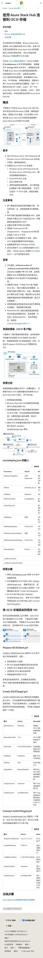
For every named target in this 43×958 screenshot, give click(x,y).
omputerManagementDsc (17, 323)
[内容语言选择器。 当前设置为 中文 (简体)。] (11, 920)
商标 (15, 951)
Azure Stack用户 (15, 8)
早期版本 (19, 944)
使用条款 (8, 951)
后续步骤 (8, 37)
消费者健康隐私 (23, 948)
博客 (26, 944)
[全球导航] (2, 3)
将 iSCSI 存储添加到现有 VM (15, 34)
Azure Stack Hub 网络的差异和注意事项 (19, 900)
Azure (5, 8)
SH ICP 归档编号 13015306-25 (15, 931)
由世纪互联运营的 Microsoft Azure (17, 941)
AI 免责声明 (9, 944)
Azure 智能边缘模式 (17, 61)
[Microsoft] (21, 3)
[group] (21, 517)
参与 (6, 948)
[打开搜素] (40, 3)
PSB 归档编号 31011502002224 (15, 934)
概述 (6, 31)
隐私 (6, 938)
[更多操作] (38, 8)
